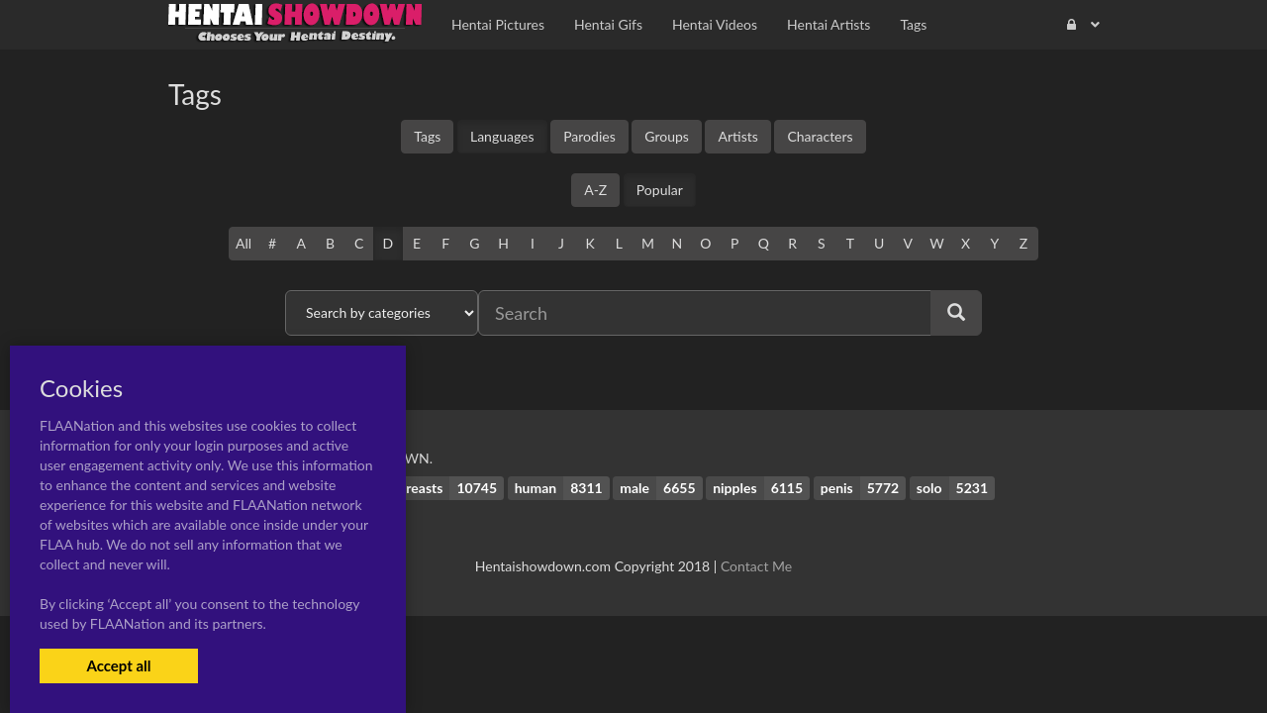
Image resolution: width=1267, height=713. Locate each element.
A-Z (595, 189)
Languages (502, 136)
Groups (666, 136)
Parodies (589, 136)
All (243, 243)
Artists (737, 136)
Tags (427, 136)
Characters (819, 136)
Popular (659, 189)
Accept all (118, 665)
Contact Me (756, 566)
